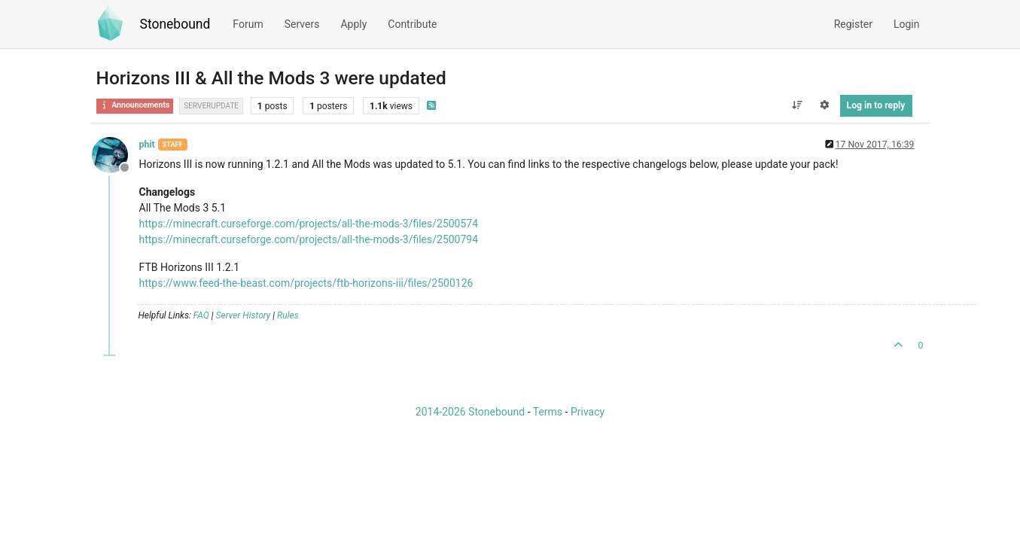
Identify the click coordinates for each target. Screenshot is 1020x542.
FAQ (201, 315)
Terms (547, 412)
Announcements (135, 105)
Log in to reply (876, 105)
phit (147, 144)
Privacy (587, 412)
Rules (288, 315)
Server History (243, 315)
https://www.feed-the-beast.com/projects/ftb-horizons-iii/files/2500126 (306, 283)
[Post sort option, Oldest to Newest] (796, 105)
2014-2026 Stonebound (470, 412)
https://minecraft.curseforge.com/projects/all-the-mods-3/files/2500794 (309, 239)
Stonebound (175, 24)
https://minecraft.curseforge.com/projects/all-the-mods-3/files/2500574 (309, 224)
